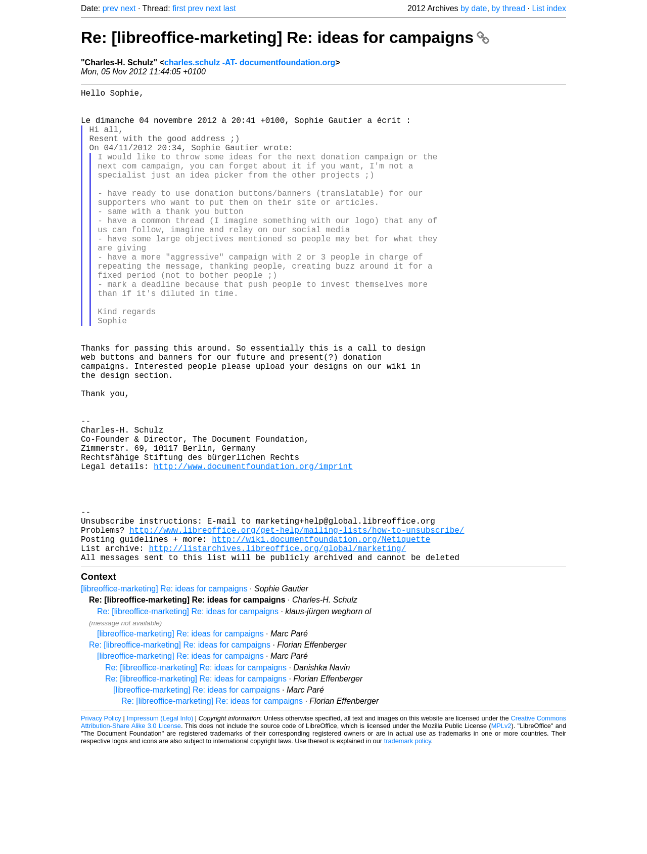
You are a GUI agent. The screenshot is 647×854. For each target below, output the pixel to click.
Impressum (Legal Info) (159, 823)
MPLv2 (501, 831)
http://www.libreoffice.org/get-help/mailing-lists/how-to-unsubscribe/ (296, 628)
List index (549, 8)
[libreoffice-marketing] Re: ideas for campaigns (164, 694)
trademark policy (407, 846)
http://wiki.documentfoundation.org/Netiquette (321, 640)
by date (473, 8)
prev (110, 8)
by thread (508, 8)
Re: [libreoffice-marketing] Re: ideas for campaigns (285, 37)
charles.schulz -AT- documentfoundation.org (249, 62)
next (127, 8)
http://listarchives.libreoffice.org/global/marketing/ (277, 651)
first (179, 8)
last (229, 8)
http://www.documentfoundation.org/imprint (253, 551)
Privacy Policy (101, 823)
